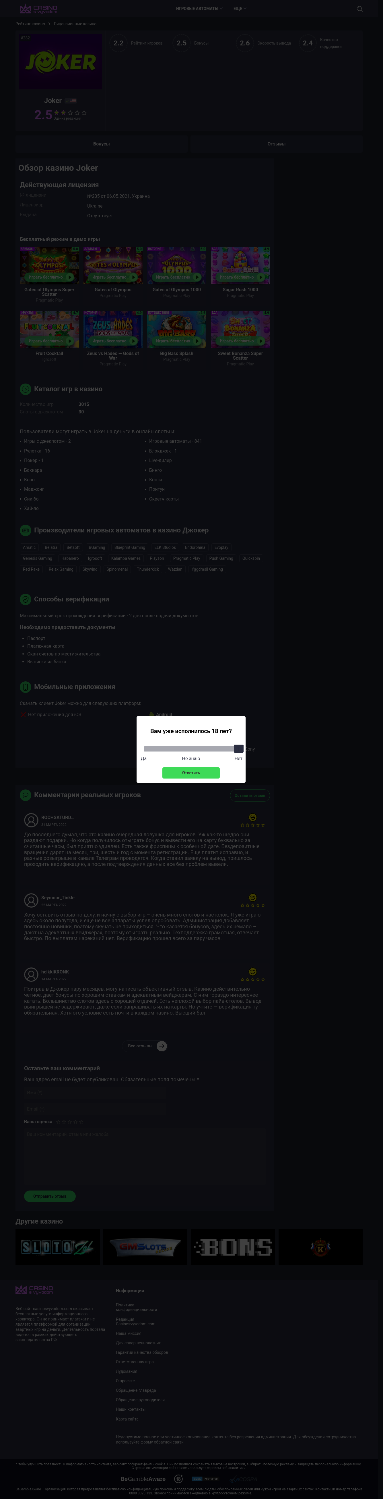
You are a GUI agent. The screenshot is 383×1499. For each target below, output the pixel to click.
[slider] (238, 749)
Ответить (191, 772)
